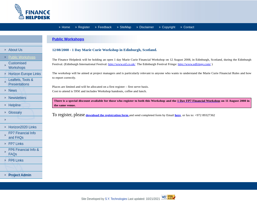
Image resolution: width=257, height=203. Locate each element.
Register (84, 27)
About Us (15, 50)
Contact (188, 27)
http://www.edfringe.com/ (194, 64)
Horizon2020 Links (22, 127)
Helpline (14, 105)
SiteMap (125, 27)
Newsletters (17, 98)
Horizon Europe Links (24, 74)
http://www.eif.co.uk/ (121, 64)
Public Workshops (22, 57)
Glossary (15, 112)
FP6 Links (15, 160)
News (12, 90)
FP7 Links (15, 144)
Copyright (168, 27)
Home (66, 27)
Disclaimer (146, 27)
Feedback (104, 27)
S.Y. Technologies (116, 198)
